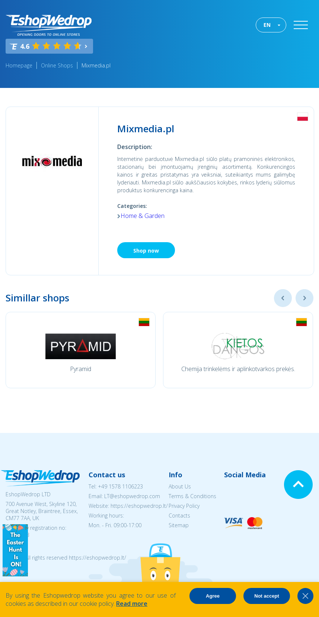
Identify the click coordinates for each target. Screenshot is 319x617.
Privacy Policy (184, 505)
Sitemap (179, 525)
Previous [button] (283, 298)
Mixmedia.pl (96, 65)
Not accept (266, 596)
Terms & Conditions (192, 496)
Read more (131, 603)
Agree (213, 596)
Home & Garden (143, 216)
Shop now (146, 250)
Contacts (179, 515)
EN (267, 24)
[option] (81, 350)
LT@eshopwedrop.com (132, 496)
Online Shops (57, 65)
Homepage (19, 65)
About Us (180, 486)
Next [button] (304, 298)
